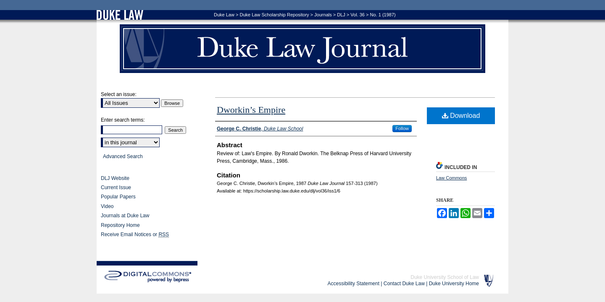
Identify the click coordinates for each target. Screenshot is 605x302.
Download (461, 115)
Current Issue (116, 187)
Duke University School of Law (444, 277)
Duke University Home (454, 283)
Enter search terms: (123, 120)
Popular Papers (118, 197)
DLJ (341, 14)
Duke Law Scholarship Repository (274, 14)
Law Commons (451, 177)
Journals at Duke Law (125, 216)
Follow (402, 128)
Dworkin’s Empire (251, 109)
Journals (323, 14)
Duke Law (224, 14)
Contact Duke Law (404, 283)
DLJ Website (115, 178)
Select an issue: (119, 94)
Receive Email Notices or (135, 235)
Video (107, 206)
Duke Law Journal (302, 48)
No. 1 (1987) (383, 14)
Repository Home (120, 225)
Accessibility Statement (353, 283)
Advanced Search (123, 156)
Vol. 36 (357, 14)
